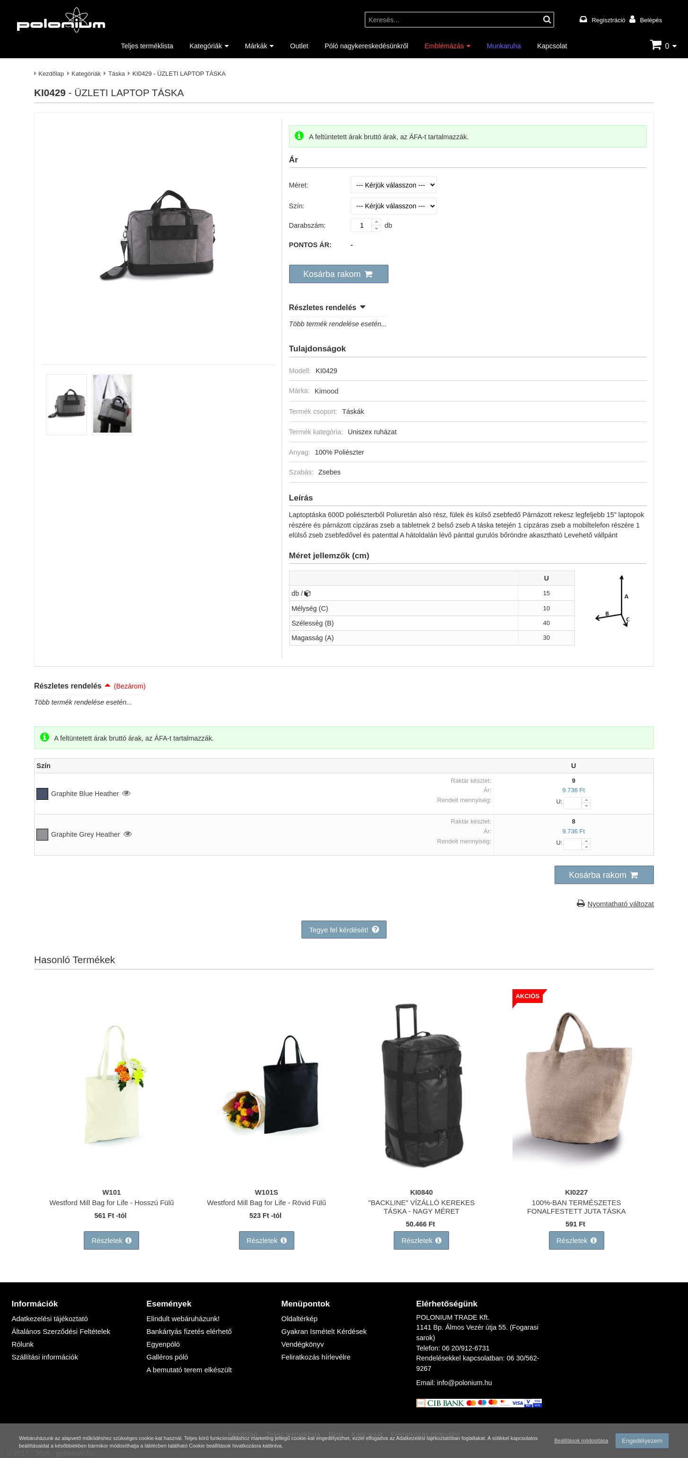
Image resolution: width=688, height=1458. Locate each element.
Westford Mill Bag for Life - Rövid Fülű (266, 1199)
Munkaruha (504, 45)
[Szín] (394, 206)
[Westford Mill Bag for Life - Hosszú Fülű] (112, 1175)
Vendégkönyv (302, 1337)
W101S (267, 1189)
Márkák (256, 45)
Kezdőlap (51, 73)
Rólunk (22, 1337)
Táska (116, 73)
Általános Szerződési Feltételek (58, 1325)
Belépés (651, 20)
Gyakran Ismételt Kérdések (323, 1325)
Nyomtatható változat (622, 901)
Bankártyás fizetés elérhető (188, 1325)
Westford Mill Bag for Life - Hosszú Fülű (111, 1199)
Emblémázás (444, 45)
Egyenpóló (163, 1337)
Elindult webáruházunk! (182, 1313)
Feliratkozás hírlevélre (315, 1350)
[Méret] (394, 184)
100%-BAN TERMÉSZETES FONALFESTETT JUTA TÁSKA (576, 1203)
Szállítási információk (43, 1350)
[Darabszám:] (366, 225)
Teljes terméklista (147, 45)
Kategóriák (205, 45)
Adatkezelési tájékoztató (48, 1313)
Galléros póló (167, 1350)
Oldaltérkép (299, 1313)
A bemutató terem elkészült (188, 1362)
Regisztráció (609, 20)
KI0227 (576, 1189)
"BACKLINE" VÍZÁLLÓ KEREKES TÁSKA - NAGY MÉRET (421, 1203)
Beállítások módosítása (580, 1441)
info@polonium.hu (464, 1377)
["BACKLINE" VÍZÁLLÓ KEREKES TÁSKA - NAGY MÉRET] (421, 1175)
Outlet (299, 45)
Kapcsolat (552, 45)
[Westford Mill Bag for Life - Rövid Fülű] (266, 1175)
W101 (112, 1189)
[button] (337, 274)
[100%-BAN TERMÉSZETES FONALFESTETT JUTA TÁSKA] (576, 1175)
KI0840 (421, 1189)
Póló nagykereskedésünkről (366, 45)
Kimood (326, 389)
